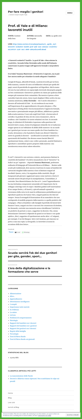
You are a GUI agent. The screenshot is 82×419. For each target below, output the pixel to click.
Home (10, 393)
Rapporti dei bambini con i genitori (23, 326)
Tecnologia (14, 334)
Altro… (12, 296)
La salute (13, 312)
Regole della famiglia (18, 331)
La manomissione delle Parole (21, 376)
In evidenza (14, 310)
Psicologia (14, 320)
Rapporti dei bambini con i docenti (23, 323)
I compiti (13, 304)
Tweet (11, 232)
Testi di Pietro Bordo (18, 337)
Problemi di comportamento (21, 318)
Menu (70, 13)
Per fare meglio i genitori (25, 11)
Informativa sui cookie (44, 415)
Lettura (13, 315)
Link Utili (11, 402)
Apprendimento (16, 299)
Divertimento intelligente (20, 302)
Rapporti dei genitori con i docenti (23, 328)
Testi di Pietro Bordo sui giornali (22, 339)
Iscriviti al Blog (13, 407)
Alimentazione (15, 293)
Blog (10, 398)
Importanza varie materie (19, 307)
